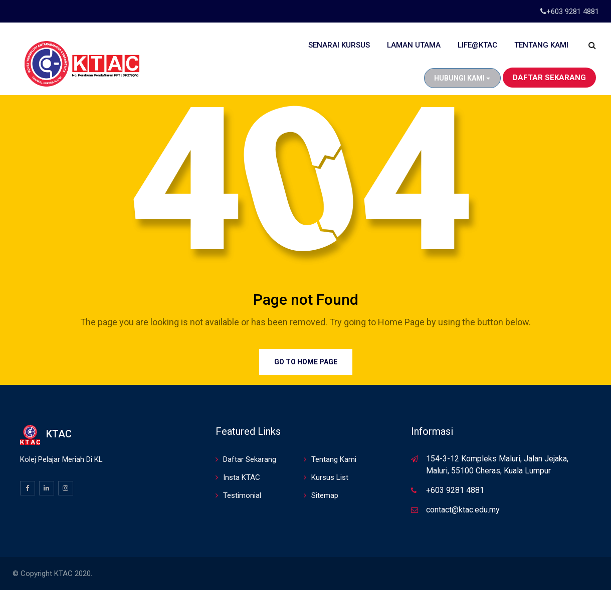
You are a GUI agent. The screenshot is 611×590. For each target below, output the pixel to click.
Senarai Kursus (339, 45)
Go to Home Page (305, 362)
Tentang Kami (541, 45)
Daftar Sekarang (549, 77)
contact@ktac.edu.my (463, 509)
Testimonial (242, 495)
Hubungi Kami (462, 78)
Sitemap (324, 495)
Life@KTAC (477, 45)
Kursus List (329, 477)
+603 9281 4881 (572, 11)
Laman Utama (414, 45)
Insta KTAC (241, 477)
